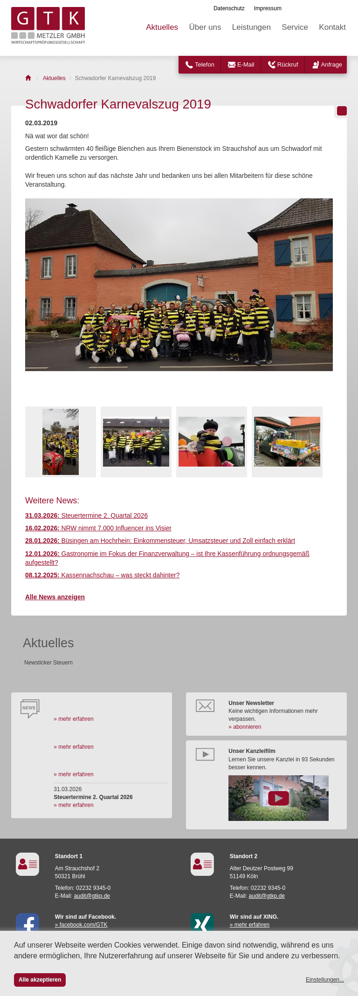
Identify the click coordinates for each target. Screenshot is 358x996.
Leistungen (251, 27)
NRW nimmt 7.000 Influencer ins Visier (98, 528)
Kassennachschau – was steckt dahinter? (102, 575)
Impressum (268, 8)
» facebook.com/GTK (81, 924)
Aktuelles (162, 27)
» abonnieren (244, 727)
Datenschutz (229, 8)
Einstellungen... (325, 979)
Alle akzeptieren (40, 979)
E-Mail (246, 64)
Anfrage (332, 64)
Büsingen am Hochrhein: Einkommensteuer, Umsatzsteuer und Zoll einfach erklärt (160, 540)
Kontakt (332, 27)
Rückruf (287, 64)
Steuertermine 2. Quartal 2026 (86, 515)
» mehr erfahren (73, 719)
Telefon (204, 64)
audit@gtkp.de (92, 896)
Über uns (205, 27)
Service (295, 27)
